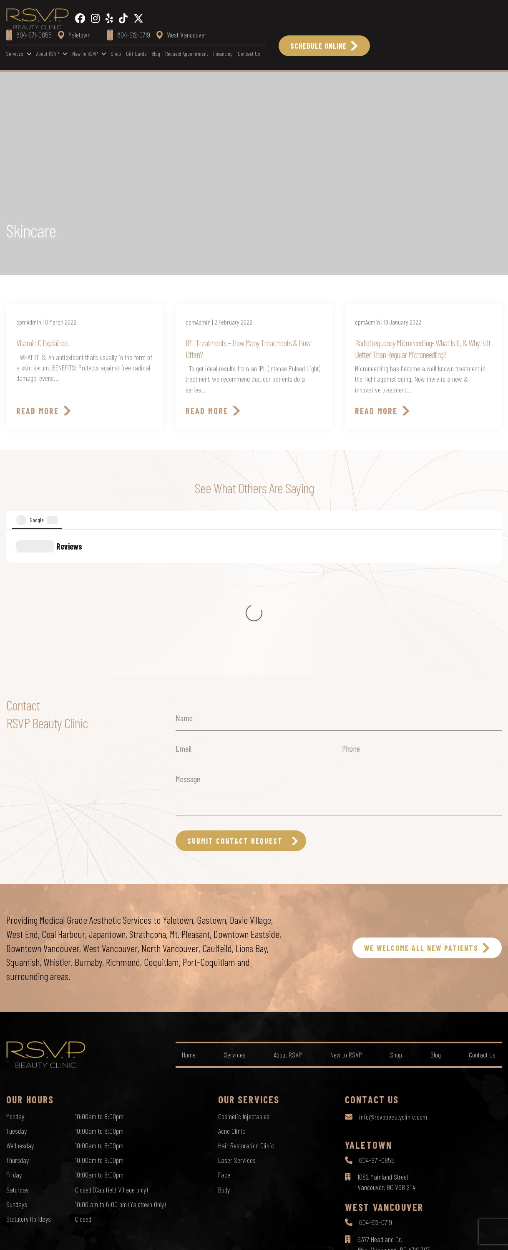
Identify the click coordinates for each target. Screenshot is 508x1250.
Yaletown (74, 34)
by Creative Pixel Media (475, 1236)
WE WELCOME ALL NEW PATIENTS (421, 804)
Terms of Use (260, 1235)
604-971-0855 (377, 1016)
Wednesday (20, 1001)
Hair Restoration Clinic (246, 1001)
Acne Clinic (231, 987)
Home (189, 910)
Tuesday (16, 987)
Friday (14, 1030)
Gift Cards (136, 53)
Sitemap (294, 1235)
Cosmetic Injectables (243, 972)
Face (224, 1030)
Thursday (17, 1016)
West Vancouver (181, 34)
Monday (15, 972)
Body (224, 1045)
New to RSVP (85, 53)
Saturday (17, 1045)
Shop (116, 53)
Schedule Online (318, 45)
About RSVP (47, 53)
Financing (223, 53)
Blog (155, 53)
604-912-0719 (375, 1078)
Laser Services (237, 1016)
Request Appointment (186, 53)
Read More (37, 411)
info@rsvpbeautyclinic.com (393, 973)
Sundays (16, 1060)
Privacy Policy (220, 1235)
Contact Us (249, 53)
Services (14, 53)
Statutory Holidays (28, 1075)
